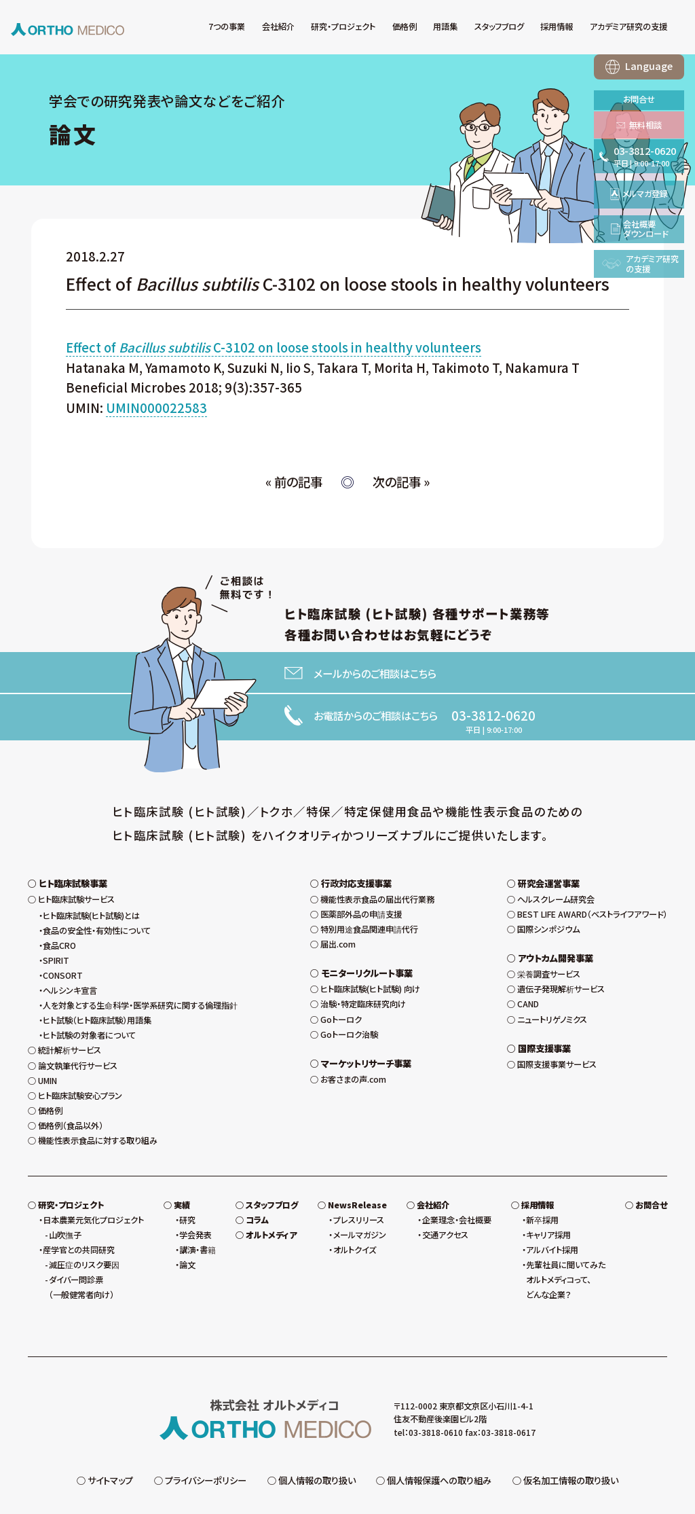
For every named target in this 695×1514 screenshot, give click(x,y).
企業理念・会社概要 (456, 1188)
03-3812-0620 (493, 715)
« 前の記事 (293, 481)
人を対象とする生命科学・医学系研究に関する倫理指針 (140, 973)
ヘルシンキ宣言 (70, 958)
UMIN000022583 (156, 407)
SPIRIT (56, 928)
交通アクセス (445, 1203)
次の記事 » (401, 481)
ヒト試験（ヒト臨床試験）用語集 (97, 988)
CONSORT (63, 943)
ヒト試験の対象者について (89, 1003)
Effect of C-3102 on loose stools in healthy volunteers (273, 347)
